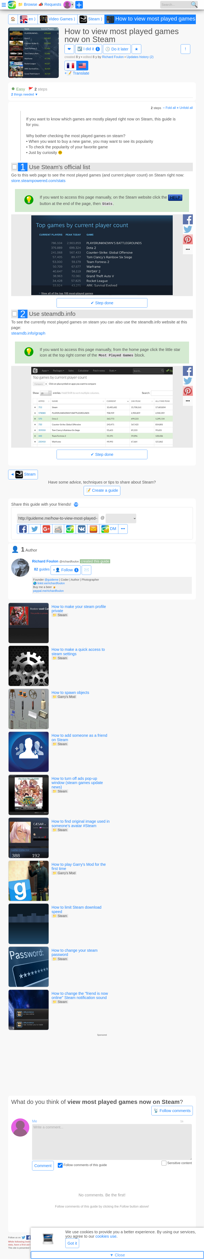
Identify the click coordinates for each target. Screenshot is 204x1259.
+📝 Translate (77, 73)
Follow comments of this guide (82, 1164)
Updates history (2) (140, 57)
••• (123, 528)
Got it (72, 1243)
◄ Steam (23, 474)
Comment (43, 1165)
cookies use (106, 1236)
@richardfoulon (69, 561)
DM (108, 529)
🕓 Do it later (116, 49)
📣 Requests (49, 4)
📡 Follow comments (172, 1110)
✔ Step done (102, 303)
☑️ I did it (88, 49)
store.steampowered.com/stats (38, 180)
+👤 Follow (65, 570)
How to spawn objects (71, 692)
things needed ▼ (24, 94)
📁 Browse (27, 4)
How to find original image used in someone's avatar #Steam (79, 823)
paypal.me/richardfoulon (48, 590)
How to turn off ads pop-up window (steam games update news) (78, 782)
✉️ (86, 569)
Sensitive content (177, 1162)
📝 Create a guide (102, 490)
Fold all (169, 107)
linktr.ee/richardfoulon (51, 583)
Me (34, 1121)
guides (42, 569)
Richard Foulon (113, 57)
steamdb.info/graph (28, 333)
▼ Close (117, 1255)
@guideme (52, 579)
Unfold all (185, 107)
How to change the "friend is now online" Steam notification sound (81, 995)
